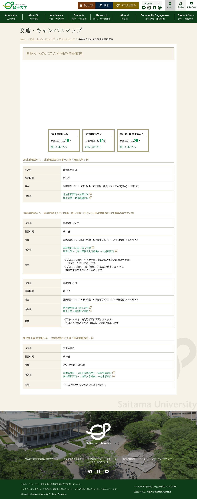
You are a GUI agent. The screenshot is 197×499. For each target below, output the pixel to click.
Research (102, 17)
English (181, 5)
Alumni (124, 17)
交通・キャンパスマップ (42, 39)
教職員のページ (95, 459)
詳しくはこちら (59, 146)
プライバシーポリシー (162, 459)
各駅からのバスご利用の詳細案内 (95, 39)
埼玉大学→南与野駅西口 (75, 311)
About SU (34, 17)
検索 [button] (104, 5)
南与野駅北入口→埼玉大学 (77, 248)
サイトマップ (113, 459)
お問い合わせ (191, 5)
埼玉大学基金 (126, 5)
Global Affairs (186, 17)
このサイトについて (96, 462)
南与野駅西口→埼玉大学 (75, 307)
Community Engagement (155, 17)
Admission (11, 17)
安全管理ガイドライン (74, 459)
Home (23, 39)
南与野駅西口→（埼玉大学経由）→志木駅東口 (87, 376)
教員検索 (87, 5)
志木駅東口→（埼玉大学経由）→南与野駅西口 (87, 373)
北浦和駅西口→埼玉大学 (75, 194)
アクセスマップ (67, 39)
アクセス (170, 5)
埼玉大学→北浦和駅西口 (75, 198)
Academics (56, 17)
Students (79, 17)
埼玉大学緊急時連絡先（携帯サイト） (42, 459)
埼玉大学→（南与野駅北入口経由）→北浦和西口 (88, 251)
